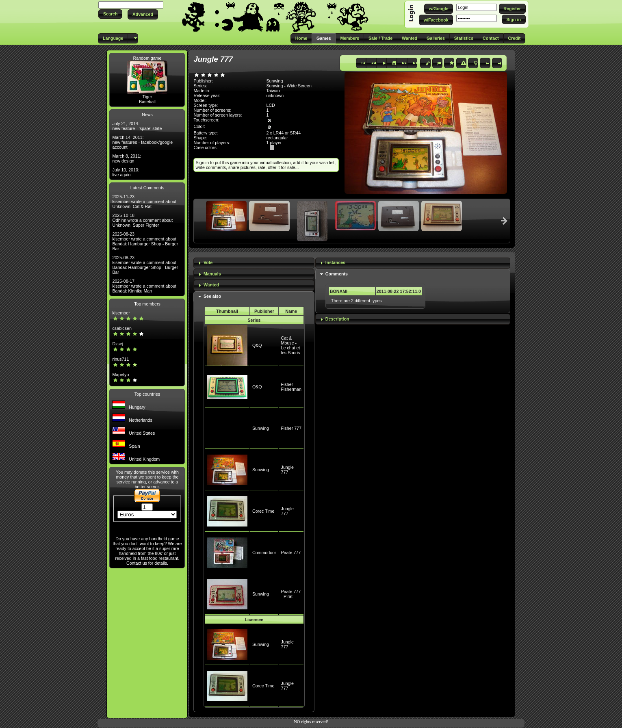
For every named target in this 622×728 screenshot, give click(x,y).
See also (212, 296)
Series (253, 320)
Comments (336, 273)
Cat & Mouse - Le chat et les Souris (290, 345)
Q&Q (257, 345)
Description (337, 318)
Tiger (147, 96)
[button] (110, 14)
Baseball (147, 101)
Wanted (211, 284)
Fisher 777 (291, 428)
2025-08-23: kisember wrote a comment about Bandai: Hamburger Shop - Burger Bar (145, 241)
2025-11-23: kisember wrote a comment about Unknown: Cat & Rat (144, 201)
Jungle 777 (287, 469)
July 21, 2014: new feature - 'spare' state (137, 126)
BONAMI (338, 291)
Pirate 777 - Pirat (291, 594)
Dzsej (117, 343)
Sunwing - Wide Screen (288, 85)
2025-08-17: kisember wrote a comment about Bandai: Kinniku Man (144, 286)
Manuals (212, 273)
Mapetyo (120, 374)
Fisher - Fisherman (291, 387)
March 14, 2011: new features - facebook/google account (142, 142)
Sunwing (260, 428)
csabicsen (121, 328)
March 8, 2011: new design (126, 158)
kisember (121, 312)
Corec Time (263, 511)
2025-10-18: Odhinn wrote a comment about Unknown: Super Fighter (142, 220)
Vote (208, 262)
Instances (335, 262)
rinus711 (120, 359)
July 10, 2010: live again (125, 172)
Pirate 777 (291, 552)
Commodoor (264, 552)
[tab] (253, 263)
